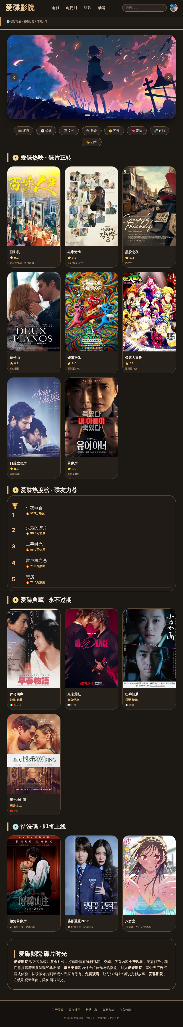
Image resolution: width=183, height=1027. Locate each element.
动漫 (101, 8)
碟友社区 (74, 1009)
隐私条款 (108, 1009)
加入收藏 (125, 1009)
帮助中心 (91, 1009)
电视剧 (71, 8)
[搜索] (144, 8)
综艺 (87, 8)
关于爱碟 (57, 1009)
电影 (55, 8)
